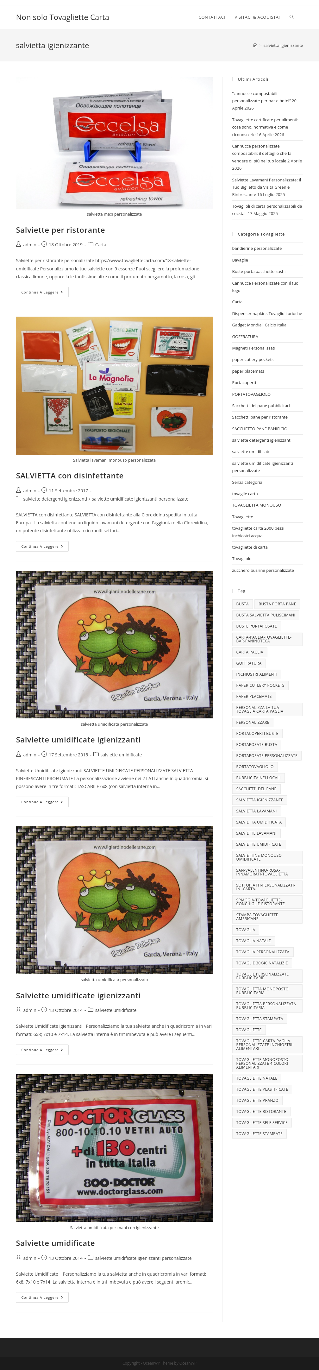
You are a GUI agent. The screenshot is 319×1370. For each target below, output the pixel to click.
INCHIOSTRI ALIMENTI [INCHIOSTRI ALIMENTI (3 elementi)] (257, 674)
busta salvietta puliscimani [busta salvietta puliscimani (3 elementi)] (266, 615)
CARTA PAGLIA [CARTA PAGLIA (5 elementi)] (249, 652)
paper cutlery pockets (253, 359)
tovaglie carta (245, 493)
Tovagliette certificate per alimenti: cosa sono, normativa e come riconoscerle (265, 127)
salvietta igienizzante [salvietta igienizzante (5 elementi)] (259, 800)
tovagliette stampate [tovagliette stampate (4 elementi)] (259, 1133)
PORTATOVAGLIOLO (251, 394)
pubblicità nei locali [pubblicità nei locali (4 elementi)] (258, 777)
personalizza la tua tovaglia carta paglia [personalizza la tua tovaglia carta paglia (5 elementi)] (260, 709)
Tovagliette (242, 517)
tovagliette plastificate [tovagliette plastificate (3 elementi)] (262, 1089)
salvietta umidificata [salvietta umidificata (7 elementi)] (259, 822)
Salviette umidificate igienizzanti (78, 739)
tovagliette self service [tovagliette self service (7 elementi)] (262, 1122)
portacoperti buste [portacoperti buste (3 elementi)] (257, 733)
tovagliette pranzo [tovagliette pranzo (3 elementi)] (257, 1100)
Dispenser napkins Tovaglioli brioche (267, 313)
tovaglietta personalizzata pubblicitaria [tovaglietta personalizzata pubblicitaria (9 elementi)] (266, 1005)
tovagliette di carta (250, 547)
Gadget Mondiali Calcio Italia (259, 325)
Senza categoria (247, 482)
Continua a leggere (45, 293)
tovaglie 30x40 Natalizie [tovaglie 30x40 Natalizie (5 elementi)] (262, 963)
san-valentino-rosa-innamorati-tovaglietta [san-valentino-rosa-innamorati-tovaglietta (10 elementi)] (262, 872)
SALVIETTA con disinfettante (69, 475)
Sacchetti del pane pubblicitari (261, 405)
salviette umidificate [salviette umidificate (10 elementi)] (258, 844)
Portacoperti (244, 382)
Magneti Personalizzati (253, 348)
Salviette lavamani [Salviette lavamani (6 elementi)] (256, 833)
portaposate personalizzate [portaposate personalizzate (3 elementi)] (267, 755)
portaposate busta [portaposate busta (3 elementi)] (256, 744)
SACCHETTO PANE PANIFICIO (260, 429)
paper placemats (248, 371)
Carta (100, 245)
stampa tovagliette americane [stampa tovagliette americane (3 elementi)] (257, 916)
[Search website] (291, 17)
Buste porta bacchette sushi (259, 271)
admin (29, 245)
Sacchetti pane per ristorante (260, 417)
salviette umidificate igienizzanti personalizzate (140, 499)
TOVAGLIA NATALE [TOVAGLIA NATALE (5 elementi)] (253, 941)
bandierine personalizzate (257, 248)
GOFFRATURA (245, 336)
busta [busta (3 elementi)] (242, 604)
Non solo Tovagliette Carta (62, 17)
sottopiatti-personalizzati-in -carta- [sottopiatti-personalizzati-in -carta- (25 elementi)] (265, 887)
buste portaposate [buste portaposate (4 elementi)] (256, 626)
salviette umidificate (121, 755)
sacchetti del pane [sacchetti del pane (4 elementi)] (256, 789)
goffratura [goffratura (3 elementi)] (249, 663)
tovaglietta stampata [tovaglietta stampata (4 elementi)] (259, 1018)
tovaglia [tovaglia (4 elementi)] (245, 929)
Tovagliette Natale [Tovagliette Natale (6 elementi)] (257, 1078)
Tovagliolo (242, 558)
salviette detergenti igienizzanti (55, 499)
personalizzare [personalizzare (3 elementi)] (252, 722)
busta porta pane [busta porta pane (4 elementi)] (277, 604)
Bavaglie (240, 260)
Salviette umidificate (55, 1243)
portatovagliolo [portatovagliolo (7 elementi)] (255, 766)
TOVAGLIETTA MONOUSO (256, 505)
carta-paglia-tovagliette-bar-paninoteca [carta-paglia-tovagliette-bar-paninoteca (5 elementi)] (264, 639)
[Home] (255, 45)
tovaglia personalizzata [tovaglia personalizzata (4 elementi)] (263, 952)
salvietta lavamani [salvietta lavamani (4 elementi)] (256, 811)
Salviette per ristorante (60, 229)
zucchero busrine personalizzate (263, 570)
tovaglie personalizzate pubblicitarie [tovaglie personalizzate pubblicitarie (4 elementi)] (262, 976)
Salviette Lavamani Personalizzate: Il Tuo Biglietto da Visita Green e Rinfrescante (266, 187)
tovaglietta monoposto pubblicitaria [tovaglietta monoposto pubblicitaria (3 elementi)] (262, 990)
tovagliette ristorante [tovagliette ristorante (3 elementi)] (261, 1111)
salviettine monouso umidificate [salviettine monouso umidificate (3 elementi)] (259, 857)
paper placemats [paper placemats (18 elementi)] (254, 696)
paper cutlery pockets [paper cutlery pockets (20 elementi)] (260, 685)
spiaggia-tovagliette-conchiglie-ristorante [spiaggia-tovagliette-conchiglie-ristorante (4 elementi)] (260, 901)
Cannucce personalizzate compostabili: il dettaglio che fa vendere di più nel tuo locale (261, 153)
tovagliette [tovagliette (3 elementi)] (249, 1029)
